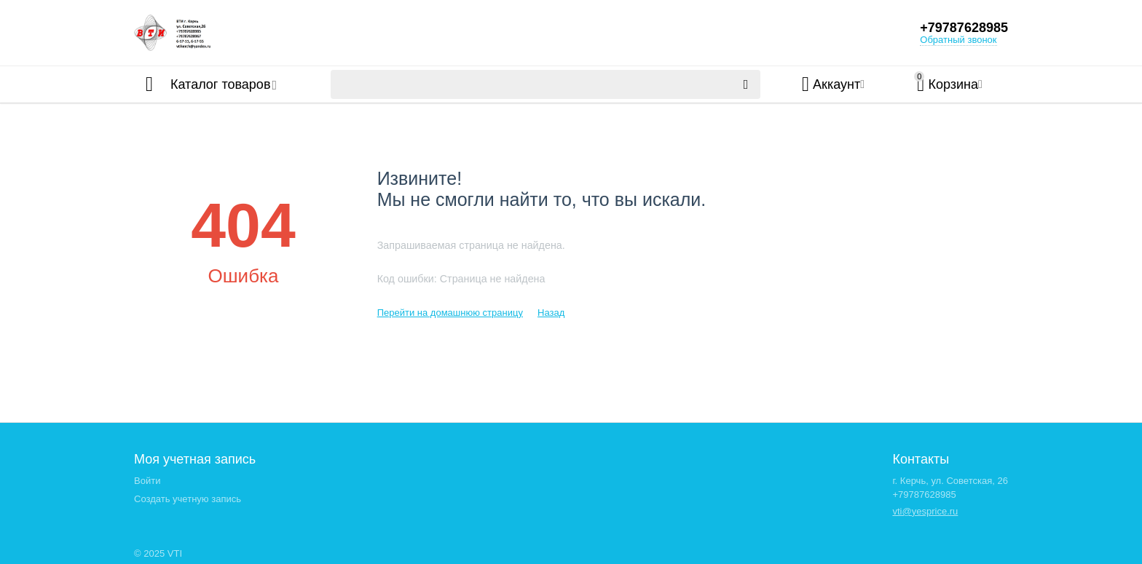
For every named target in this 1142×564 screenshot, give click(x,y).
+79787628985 (964, 27)
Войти (147, 480)
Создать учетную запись (187, 498)
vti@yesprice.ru (925, 511)
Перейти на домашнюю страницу (450, 312)
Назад (550, 312)
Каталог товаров (220, 84)
